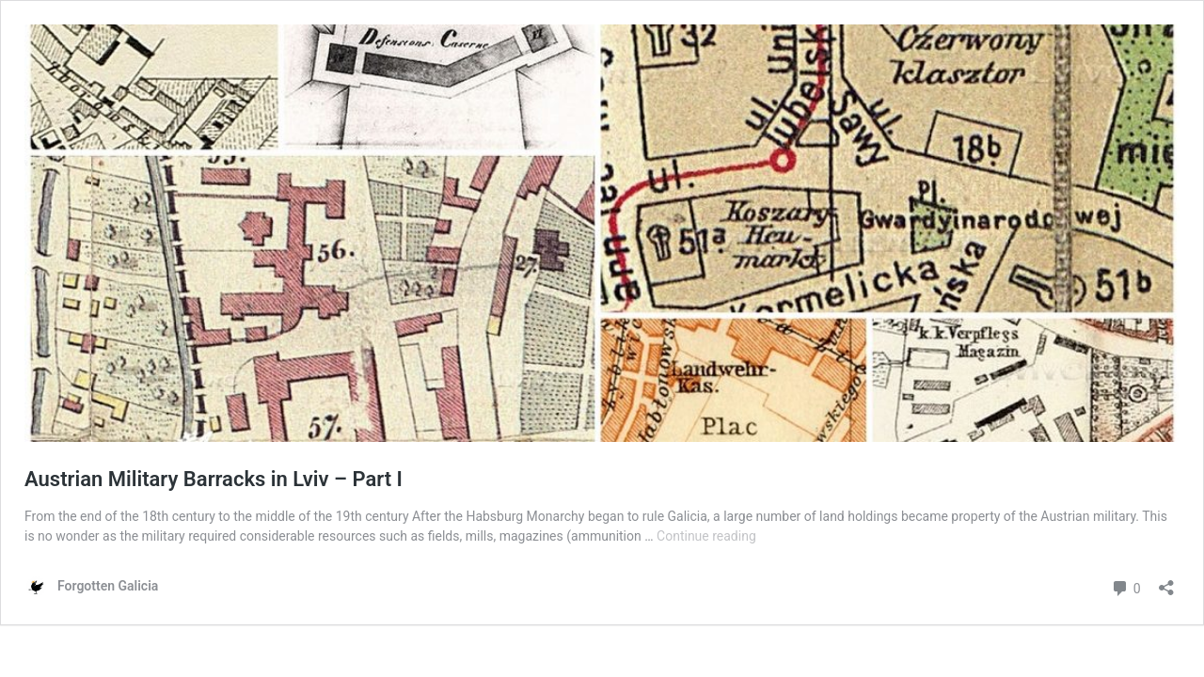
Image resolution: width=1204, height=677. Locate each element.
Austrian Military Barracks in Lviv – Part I (213, 479)
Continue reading (706, 535)
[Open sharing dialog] (1166, 581)
